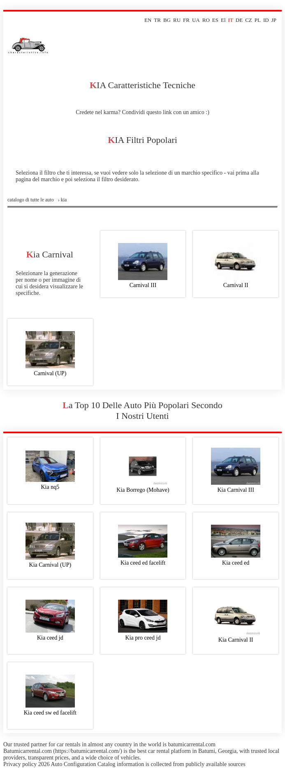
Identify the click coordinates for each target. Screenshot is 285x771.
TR (157, 20)
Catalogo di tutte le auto (30, 200)
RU (177, 20)
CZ (248, 20)
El (223, 20)
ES (215, 20)
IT (230, 20)
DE (239, 20)
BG (167, 20)
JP (273, 20)
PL (258, 20)
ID (266, 20)
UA (196, 20)
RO (206, 20)
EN (147, 20)
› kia (62, 200)
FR (186, 20)
